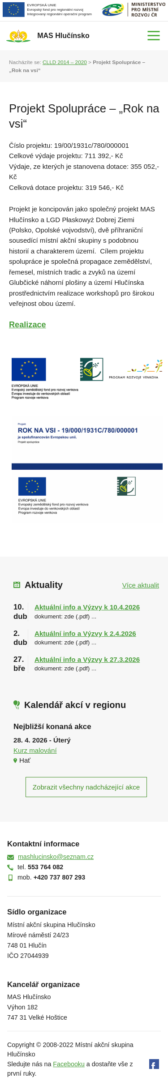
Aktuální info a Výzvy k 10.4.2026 (87, 607)
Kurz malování (35, 750)
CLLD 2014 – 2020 (65, 62)
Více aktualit (140, 585)
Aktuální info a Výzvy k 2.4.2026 (85, 633)
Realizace (27, 324)
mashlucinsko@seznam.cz (56, 856)
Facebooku (69, 1064)
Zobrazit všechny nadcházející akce (86, 787)
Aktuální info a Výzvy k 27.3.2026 (87, 659)
